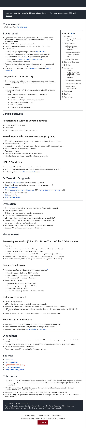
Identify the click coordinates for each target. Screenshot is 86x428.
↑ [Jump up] (8, 381)
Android (9, 16)
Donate (43, 422)
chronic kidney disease (34, 59)
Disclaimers (57, 415)
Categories (9, 403)
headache (32, 329)
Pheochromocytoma (12, 197)
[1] (47, 269)
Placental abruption (12, 367)
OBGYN (17, 403)
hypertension (41, 52)
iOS (71, 13)
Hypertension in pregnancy (15, 365)
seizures (43, 329)
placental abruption (33, 172)
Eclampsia (9, 360)
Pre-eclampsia (22, 27)
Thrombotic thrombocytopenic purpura (19, 190)
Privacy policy (30, 415)
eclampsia (34, 68)
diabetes (22, 59)
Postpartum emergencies (14, 370)
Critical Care (25, 403)
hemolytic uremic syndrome (50, 190)
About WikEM (44, 415)
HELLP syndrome (11, 187)
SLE (25, 57)
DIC (24, 172)
